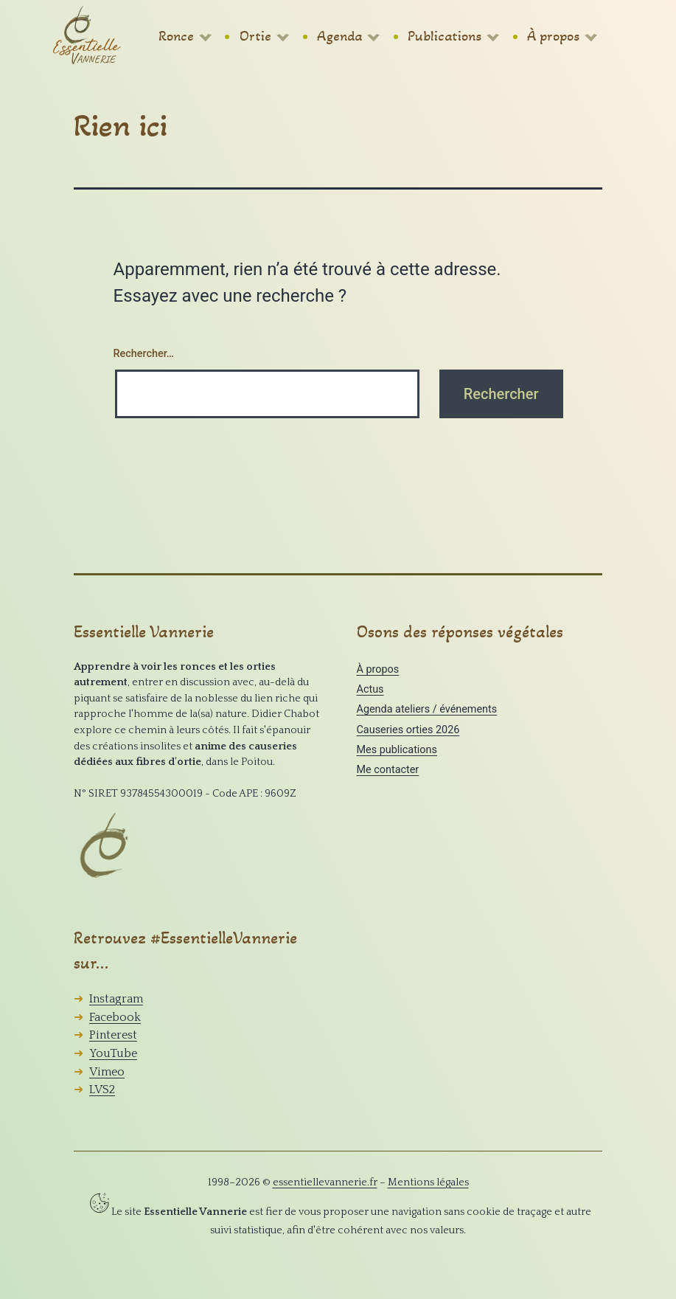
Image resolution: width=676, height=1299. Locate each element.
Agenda (339, 36)
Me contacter (388, 769)
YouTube (113, 1053)
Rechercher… (144, 353)
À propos (553, 36)
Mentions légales (428, 1182)
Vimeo (107, 1071)
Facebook (115, 1017)
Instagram (116, 998)
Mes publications (397, 750)
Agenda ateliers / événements (427, 709)
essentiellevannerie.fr (325, 1182)
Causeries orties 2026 (408, 730)
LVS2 (102, 1089)
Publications (444, 36)
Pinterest (113, 1035)
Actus (370, 689)
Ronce (176, 36)
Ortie (255, 36)
